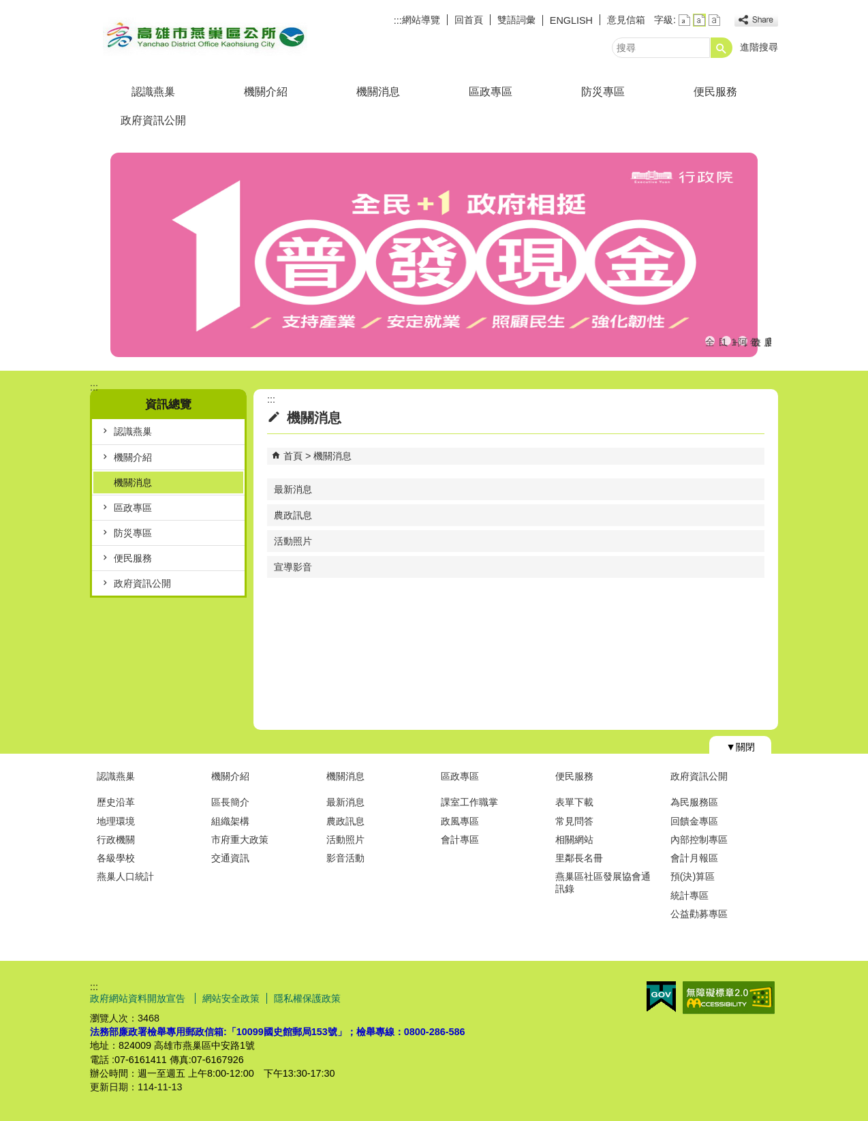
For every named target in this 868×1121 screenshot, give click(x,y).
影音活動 (345, 858)
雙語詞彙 (516, 19)
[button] (721, 47)
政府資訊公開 (153, 120)
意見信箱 (626, 19)
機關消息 (378, 91)
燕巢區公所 (205, 36)
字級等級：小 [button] (684, 20)
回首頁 (468, 19)
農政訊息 (293, 515)
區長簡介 (230, 802)
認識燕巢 (153, 91)
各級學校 (116, 858)
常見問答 (574, 821)
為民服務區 (694, 802)
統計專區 (689, 895)
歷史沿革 (116, 802)
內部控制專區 (699, 839)
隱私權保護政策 (307, 998)
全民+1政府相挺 (710, 341)
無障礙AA (729, 997)
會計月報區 (694, 858)
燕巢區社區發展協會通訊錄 (603, 882)
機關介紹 (266, 91)
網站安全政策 (231, 998)
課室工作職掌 (469, 802)
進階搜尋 (759, 47)
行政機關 (116, 839)
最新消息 (293, 489)
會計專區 (460, 839)
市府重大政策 (239, 839)
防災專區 (603, 91)
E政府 (661, 996)
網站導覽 (421, 19)
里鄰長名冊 (579, 858)
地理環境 (116, 821)
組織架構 (230, 821)
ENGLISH (571, 20)
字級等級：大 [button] (714, 20)
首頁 (293, 455)
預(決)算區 (692, 876)
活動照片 (293, 541)
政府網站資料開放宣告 (139, 998)
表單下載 (574, 802)
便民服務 (715, 91)
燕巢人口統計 (125, 876)
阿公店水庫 (742, 341)
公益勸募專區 (699, 913)
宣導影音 (293, 567)
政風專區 (460, 821)
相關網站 (574, 839)
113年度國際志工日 (726, 341)
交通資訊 (230, 858)
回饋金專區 (694, 821)
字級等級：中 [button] (699, 20)
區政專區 (490, 91)
